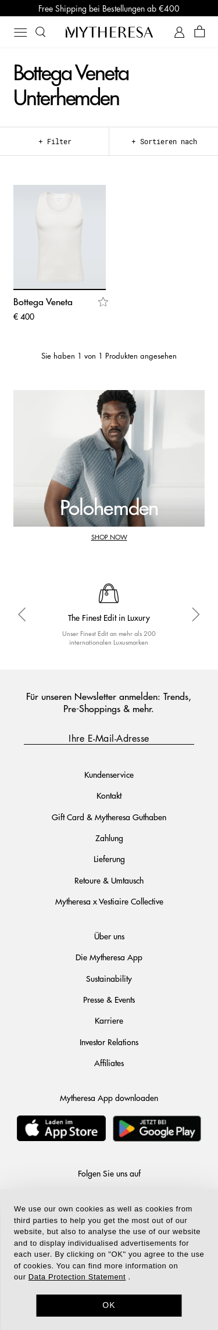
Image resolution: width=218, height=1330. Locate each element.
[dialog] (109, 1259)
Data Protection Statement (77, 1276)
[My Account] (179, 32)
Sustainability (109, 978)
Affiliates (109, 1062)
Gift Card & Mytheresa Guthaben (109, 817)
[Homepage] (109, 32)
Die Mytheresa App (109, 957)
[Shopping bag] (200, 32)
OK (109, 1305)
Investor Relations (109, 1041)
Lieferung (109, 858)
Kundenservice (109, 774)
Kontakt (109, 795)
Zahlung (109, 837)
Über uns (109, 936)
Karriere (109, 1020)
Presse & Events (109, 999)
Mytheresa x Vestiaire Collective (109, 901)
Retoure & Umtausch (109, 880)
